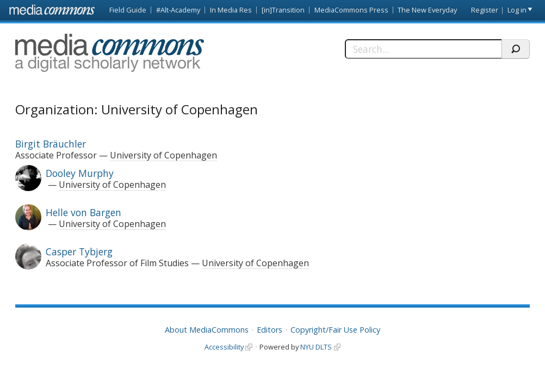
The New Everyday (427, 10)
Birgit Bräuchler (50, 143)
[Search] (423, 49)
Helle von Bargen (83, 212)
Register (484, 10)
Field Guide (127, 10)
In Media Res (231, 10)
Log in (517, 10)
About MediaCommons (207, 329)
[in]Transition (283, 10)
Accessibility (224, 347)
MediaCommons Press (351, 10)
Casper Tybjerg (79, 251)
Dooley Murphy (80, 173)
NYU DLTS (316, 347)
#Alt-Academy (178, 10)
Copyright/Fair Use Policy (335, 329)
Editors (269, 329)
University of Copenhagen (163, 155)
